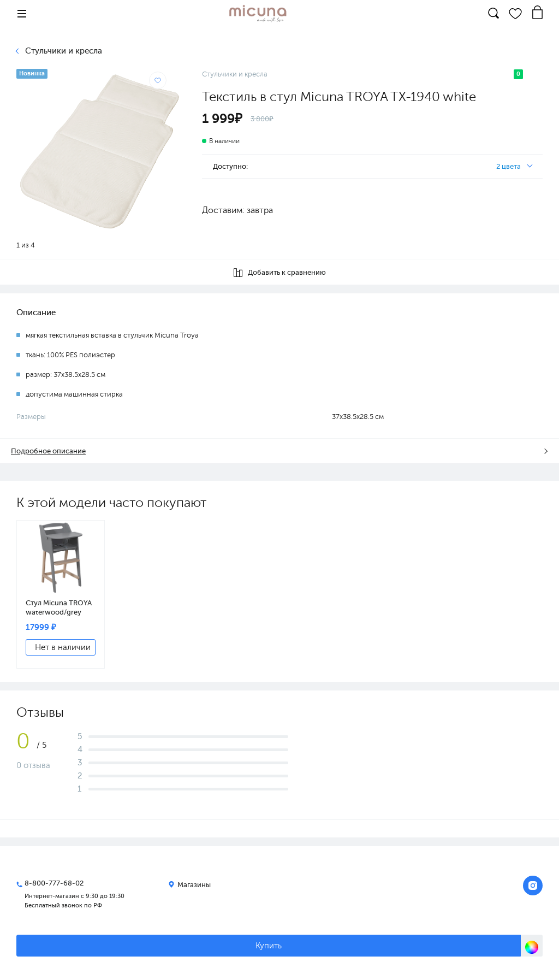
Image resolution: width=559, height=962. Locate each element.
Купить (268, 946)
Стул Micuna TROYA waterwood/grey (59, 607)
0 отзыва (33, 765)
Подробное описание (48, 451)
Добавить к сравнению (280, 272)
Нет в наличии (63, 647)
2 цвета (508, 166)
